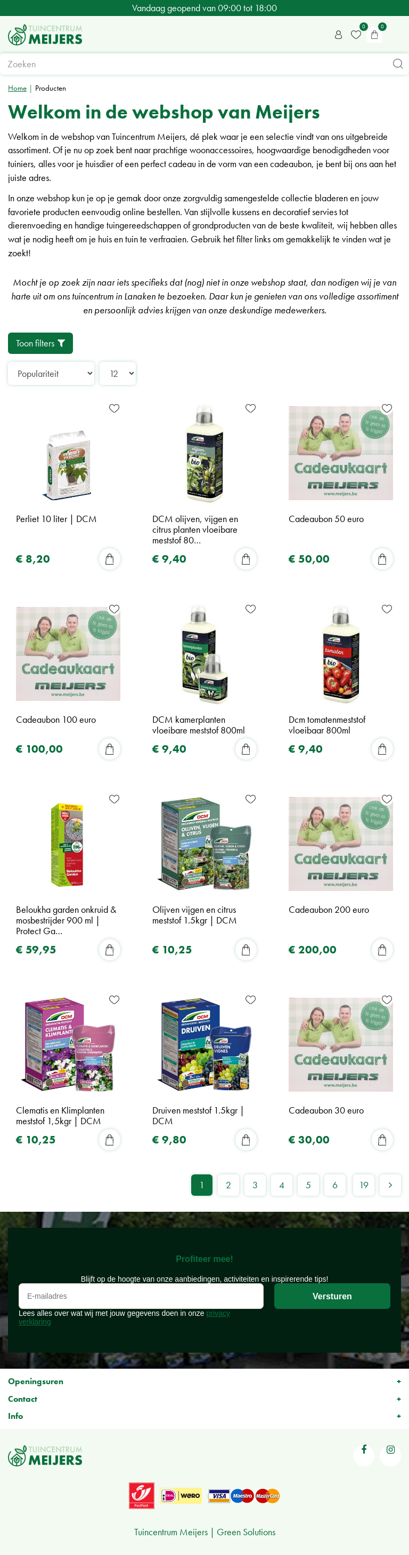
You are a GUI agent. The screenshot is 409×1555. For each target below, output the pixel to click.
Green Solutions (246, 1532)
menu (395, 35)
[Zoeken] (204, 64)
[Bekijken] (374, 35)
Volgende (390, 1185)
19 (364, 1185)
